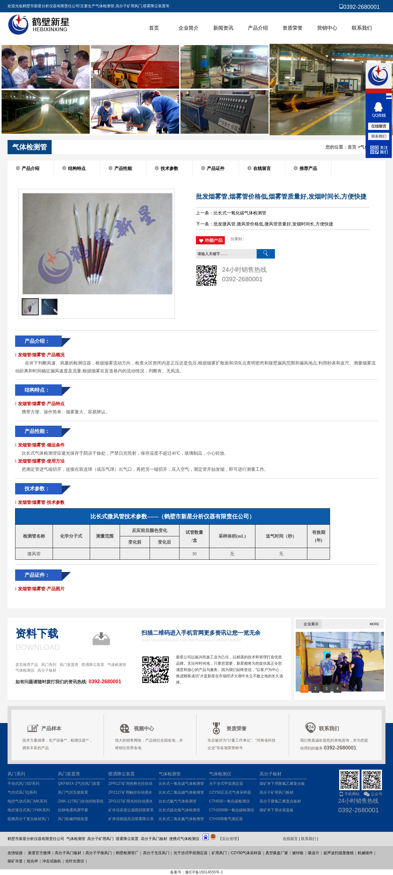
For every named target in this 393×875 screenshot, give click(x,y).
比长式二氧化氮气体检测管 (181, 819)
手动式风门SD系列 (23, 783)
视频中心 (144, 728)
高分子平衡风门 (98, 853)
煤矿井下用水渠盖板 (276, 810)
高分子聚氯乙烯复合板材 (280, 801)
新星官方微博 (39, 853)
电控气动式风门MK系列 (27, 801)
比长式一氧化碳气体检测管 (181, 783)
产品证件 (216, 168)
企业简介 (189, 28)
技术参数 (169, 168)
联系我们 (362, 28)
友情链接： (17, 853)
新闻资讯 (223, 28)
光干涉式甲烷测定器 (226, 783)
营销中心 (327, 28)
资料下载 (36, 633)
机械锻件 (365, 853)
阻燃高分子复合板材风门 (28, 819)
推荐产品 (308, 168)
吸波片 (313, 853)
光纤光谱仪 (74, 861)
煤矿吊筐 (15, 861)
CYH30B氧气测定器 (226, 819)
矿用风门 (219, 853)
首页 (154, 28)
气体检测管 (116, 664)
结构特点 (77, 168)
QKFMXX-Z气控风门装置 (79, 783)
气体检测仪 (24, 670)
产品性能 (123, 168)
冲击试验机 (51, 861)
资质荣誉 (292, 28)
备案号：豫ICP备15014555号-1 (196, 872)
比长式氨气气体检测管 (177, 801)
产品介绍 (258, 28)
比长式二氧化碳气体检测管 (181, 792)
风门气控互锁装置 (73, 792)
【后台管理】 (229, 839)
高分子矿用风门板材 (276, 792)
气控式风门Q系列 (22, 792)
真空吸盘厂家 (276, 853)
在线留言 (262, 168)
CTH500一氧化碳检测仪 (229, 801)
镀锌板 (298, 853)
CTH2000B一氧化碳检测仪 (231, 810)
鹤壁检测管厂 (127, 853)
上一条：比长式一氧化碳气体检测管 (231, 212)
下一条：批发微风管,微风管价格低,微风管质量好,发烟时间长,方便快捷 (264, 223)
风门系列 (48, 664)
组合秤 (32, 861)
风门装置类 (69, 664)
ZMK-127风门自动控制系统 (81, 801)
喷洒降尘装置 (93, 664)
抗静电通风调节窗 (73, 810)
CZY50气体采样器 (246, 853)
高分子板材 (46, 670)
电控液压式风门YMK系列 (29, 810)
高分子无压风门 (156, 853)
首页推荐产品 (26, 664)
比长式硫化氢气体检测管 (179, 810)
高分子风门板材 (68, 853)
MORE (374, 624)
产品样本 (51, 728)
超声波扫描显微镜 (338, 853)
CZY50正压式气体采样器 (230, 792)
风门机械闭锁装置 (73, 819)
